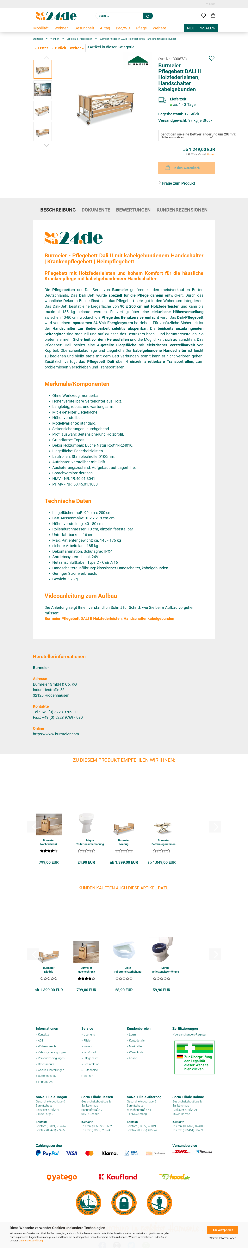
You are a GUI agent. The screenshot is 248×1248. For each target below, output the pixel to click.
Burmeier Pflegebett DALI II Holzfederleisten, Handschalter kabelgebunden (109, 618)
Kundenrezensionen (182, 210)
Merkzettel (135, 1046)
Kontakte (43, 1034)
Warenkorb (136, 1052)
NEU (190, 28)
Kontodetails (137, 1040)
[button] (213, 16)
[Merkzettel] (203, 16)
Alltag (105, 28)
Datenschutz (46, 1064)
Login (210, 4)
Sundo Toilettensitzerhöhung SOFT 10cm (165, 970)
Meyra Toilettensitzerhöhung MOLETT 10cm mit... (90, 842)
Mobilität (41, 28)
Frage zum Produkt (178, 183)
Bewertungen (133, 210)
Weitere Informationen (222, 1238)
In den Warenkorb (182, 167)
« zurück (59, 48)
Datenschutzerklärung (31, 1240)
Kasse (133, 1058)
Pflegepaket (91, 1058)
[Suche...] (148, 16)
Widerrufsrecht (47, 1046)
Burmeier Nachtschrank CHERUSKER (48, 842)
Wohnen (61, 28)
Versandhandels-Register (190, 1034)
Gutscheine (91, 1070)
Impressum (45, 1082)
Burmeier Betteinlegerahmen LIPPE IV (164, 842)
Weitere (159, 28)
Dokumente (96, 210)
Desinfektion (91, 1064)
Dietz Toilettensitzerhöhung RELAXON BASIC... (127, 970)
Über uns (89, 1034)
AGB (40, 1040)
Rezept (88, 1046)
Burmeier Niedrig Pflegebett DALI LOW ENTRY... (124, 842)
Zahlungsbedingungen (52, 1052)
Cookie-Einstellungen (51, 1070)
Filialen (88, 1040)
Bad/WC (123, 28)
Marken (88, 1076)
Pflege (141, 28)
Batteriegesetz (47, 1076)
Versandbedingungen (51, 1058)
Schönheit (90, 1052)
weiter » (77, 48)
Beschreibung (58, 210)
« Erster (41, 48)
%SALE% (207, 28)
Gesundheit (84, 28)
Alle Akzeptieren (223, 1230)
